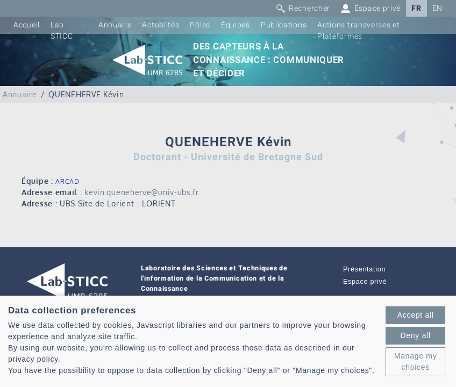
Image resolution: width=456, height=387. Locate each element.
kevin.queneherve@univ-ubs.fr (141, 192)
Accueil (26, 25)
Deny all (416, 335)
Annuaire (115, 25)
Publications (284, 25)
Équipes (235, 25)
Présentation (364, 269)
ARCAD (67, 181)
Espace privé (365, 281)
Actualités (160, 25)
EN (437, 8)
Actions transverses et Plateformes (358, 30)
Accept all (415, 315)
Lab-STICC (62, 30)
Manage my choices (415, 361)
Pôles (200, 25)
